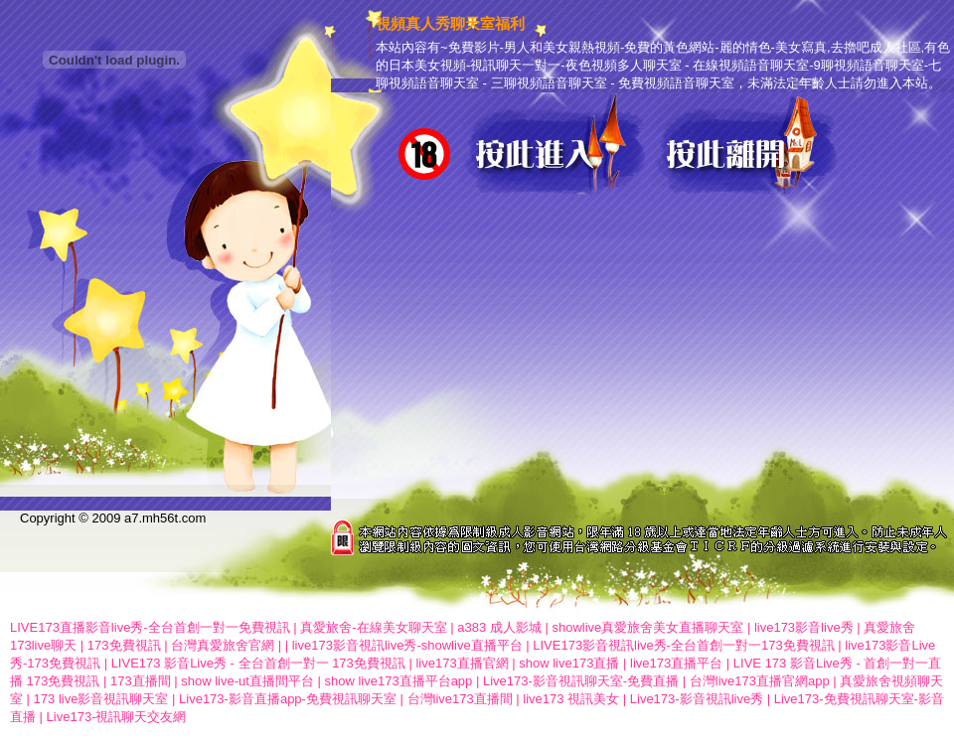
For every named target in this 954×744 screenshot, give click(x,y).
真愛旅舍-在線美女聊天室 (373, 627)
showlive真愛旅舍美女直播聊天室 (647, 627)
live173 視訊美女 (571, 698)
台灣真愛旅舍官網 (222, 645)
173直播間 (140, 680)
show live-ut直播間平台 (247, 680)
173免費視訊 (124, 645)
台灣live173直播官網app (760, 680)
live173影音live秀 (804, 627)
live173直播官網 (461, 663)
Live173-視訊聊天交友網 (117, 716)
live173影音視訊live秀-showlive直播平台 (407, 645)
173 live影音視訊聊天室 (101, 698)
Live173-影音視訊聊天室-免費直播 (581, 680)
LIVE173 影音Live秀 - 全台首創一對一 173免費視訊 (258, 663)
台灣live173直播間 (460, 698)
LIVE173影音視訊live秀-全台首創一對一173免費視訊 (683, 645)
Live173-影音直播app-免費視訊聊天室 (288, 698)
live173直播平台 (676, 663)
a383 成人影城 (499, 627)
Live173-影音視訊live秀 (696, 698)
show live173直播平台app (398, 680)
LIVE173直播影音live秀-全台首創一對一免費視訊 (150, 627)
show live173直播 (569, 663)
